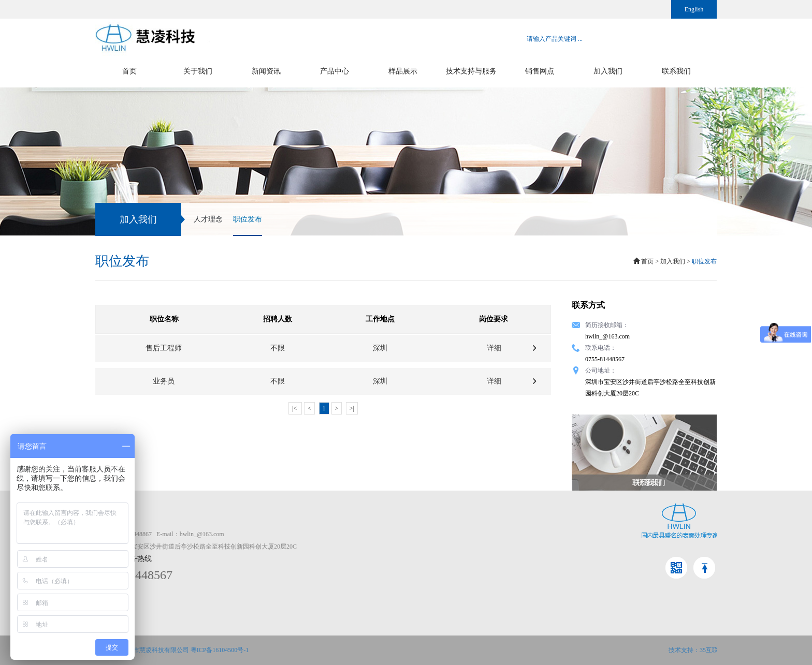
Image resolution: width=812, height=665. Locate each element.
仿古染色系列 (515, 583)
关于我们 (197, 71)
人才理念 (208, 219)
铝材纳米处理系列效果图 (619, 559)
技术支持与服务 (471, 71)
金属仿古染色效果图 (613, 534)
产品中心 (334, 71)
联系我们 (676, 71)
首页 (129, 71)
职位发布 (247, 225)
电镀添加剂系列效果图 (616, 571)
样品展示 (402, 71)
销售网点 (539, 71)
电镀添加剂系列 (519, 571)
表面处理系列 (515, 534)
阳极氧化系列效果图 (613, 583)
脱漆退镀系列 (515, 559)
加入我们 (607, 71)
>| (352, 408)
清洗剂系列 (512, 546)
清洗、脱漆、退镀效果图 (619, 546)
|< (295, 408)
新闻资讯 (266, 71)
